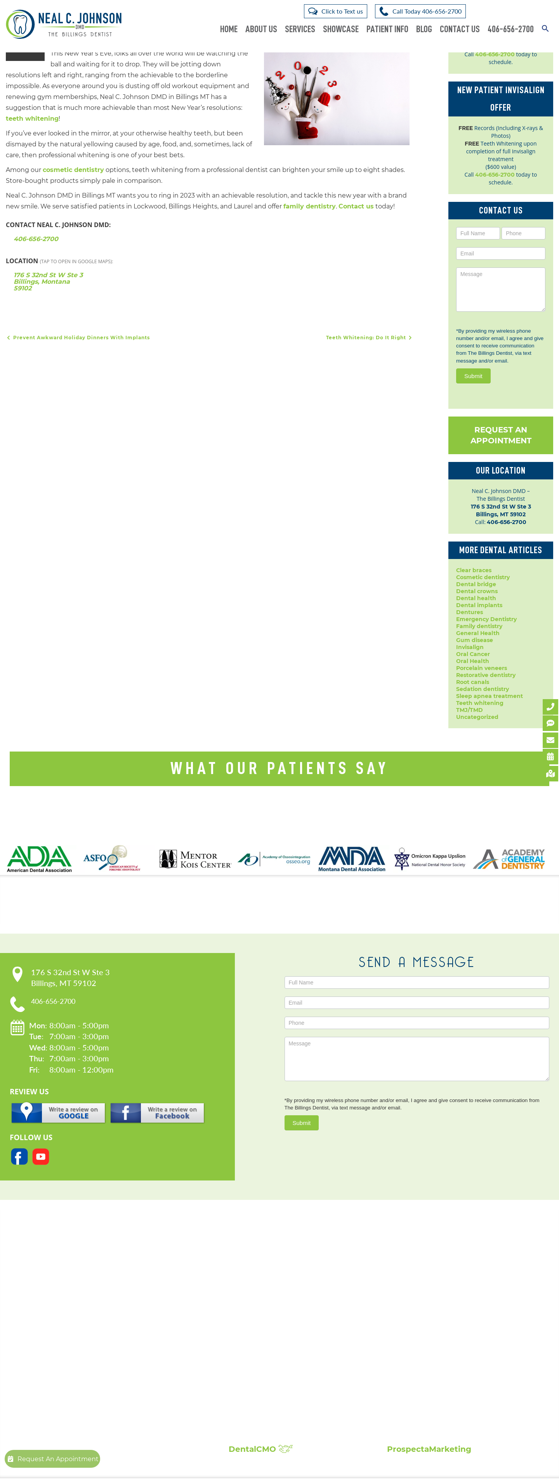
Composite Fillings (262, 1403)
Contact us (356, 206)
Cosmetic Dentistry (262, 1286)
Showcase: (420, 1275)
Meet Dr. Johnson (141, 1294)
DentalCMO (261, 1450)
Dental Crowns (255, 1294)
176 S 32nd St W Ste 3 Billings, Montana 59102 (48, 282)
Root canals (472, 682)
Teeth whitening (479, 703)
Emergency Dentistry (486, 619)
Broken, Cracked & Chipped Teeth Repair (293, 1419)
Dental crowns (477, 591)
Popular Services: (277, 1275)
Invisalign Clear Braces (267, 1341)
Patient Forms (137, 1302)
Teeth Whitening (258, 1395)
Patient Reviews (418, 1294)
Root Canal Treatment (266, 1364)
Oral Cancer (473, 654)
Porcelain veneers (481, 668)
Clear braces (473, 570)
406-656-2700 (511, 29)
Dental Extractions (261, 1325)
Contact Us (460, 29)
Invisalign (470, 647)
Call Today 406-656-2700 (427, 11)
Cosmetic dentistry (483, 577)
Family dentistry (479, 626)
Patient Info (387, 29)
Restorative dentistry (486, 675)
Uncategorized (477, 716)
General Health (478, 633)
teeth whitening (32, 119)
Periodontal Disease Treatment (280, 1348)
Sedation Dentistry (261, 1372)
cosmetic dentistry (73, 170)
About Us (261, 29)
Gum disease (474, 640)
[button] (545, 24)
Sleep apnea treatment (489, 696)
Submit (473, 376)
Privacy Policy (136, 1310)
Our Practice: (148, 1275)
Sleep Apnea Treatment (268, 1388)
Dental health (476, 598)
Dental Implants (257, 1302)
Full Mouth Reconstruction (273, 1411)
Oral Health (472, 661)
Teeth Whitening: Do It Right (369, 338)
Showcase (341, 29)
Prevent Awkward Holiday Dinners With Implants (78, 338)
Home (229, 29)
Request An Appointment (500, 435)
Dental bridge (476, 584)
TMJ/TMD (469, 710)
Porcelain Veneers (260, 1356)
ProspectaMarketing (429, 1450)
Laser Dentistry (256, 1380)
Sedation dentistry (482, 689)
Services (300, 29)
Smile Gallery (413, 1286)
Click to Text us (342, 11)
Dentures (469, 612)
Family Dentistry (258, 1333)
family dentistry (309, 206)
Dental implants (479, 605)
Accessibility (134, 1317)
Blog (424, 29)
